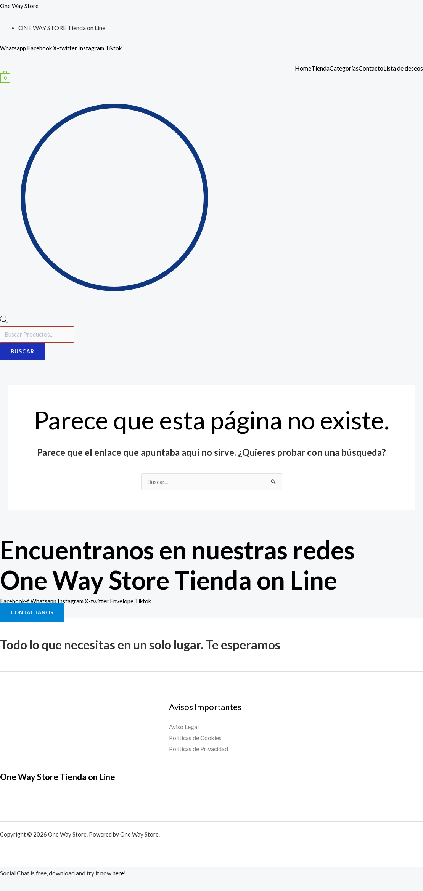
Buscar (22, 352)
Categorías (344, 68)
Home (303, 68)
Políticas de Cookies (195, 740)
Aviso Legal (184, 728)
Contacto (371, 68)
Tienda (320, 68)
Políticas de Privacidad (199, 751)
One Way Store (19, 5)
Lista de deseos (403, 68)
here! (119, 874)
